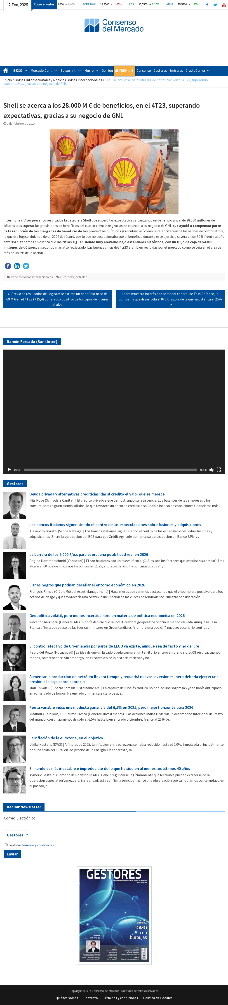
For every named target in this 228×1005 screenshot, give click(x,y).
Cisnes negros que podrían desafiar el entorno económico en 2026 (87, 585)
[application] (114, 412)
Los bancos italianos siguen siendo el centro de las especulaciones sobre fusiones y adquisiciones (115, 524)
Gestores (160, 70)
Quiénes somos (67, 998)
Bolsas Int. (68, 70)
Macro (89, 70)
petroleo (81, 277)
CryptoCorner (195, 70)
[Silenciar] (211, 469)
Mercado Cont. (41, 70)
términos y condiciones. (37, 845)
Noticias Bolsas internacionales (77, 80)
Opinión (107, 70)
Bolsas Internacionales (32, 80)
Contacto (90, 998)
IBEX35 (17, 70)
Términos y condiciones (120, 998)
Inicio (7, 80)
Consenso (143, 70)
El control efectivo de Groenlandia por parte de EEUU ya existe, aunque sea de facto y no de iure (114, 646)
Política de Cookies (157, 998)
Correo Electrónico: (20, 818)
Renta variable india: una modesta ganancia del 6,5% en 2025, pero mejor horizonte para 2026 (111, 707)
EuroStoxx (67, 277)
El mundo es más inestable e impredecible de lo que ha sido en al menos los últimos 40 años (109, 768)
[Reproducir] (9, 469)
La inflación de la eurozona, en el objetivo (66, 738)
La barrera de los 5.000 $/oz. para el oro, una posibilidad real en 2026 (88, 554)
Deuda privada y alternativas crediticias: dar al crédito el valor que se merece (97, 494)
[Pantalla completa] (218, 469)
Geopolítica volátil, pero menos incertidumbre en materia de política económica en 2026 (107, 615)
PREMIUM (126, 70)
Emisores (176, 70)
